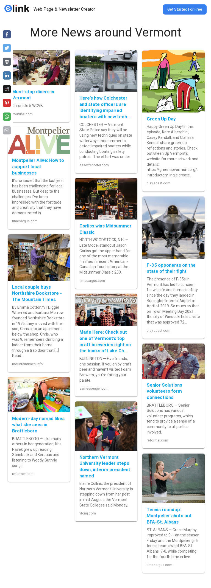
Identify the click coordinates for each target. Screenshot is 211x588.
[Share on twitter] (7, 48)
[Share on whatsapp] (7, 116)
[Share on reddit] (7, 89)
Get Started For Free (184, 9)
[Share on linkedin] (7, 75)
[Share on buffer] (7, 62)
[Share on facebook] (7, 34)
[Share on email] (7, 130)
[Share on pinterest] (7, 103)
